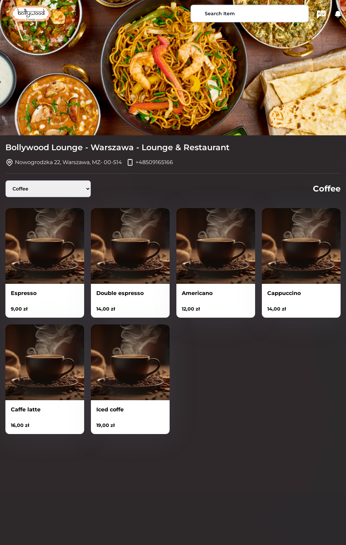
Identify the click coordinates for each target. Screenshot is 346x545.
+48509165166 (154, 162)
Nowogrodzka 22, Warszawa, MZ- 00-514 (68, 162)
